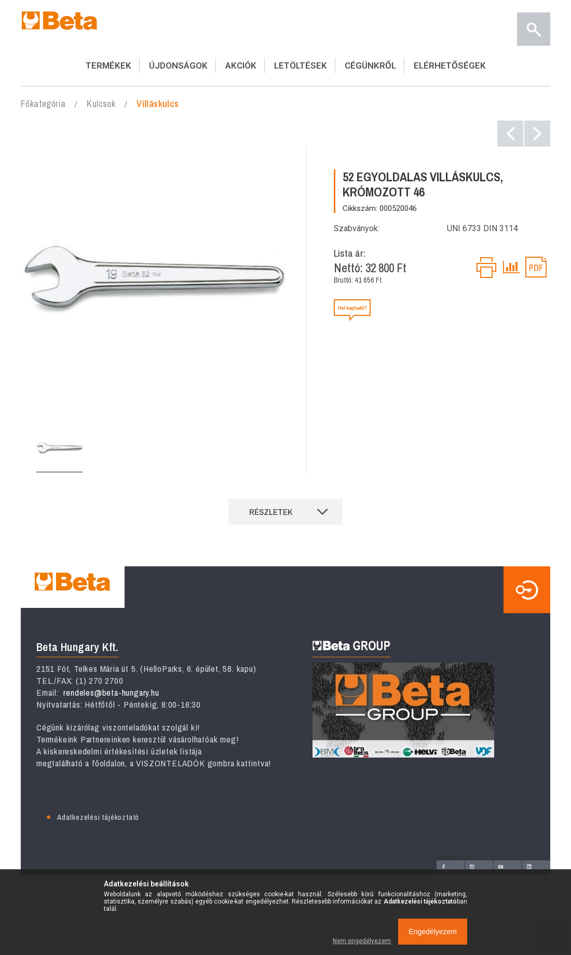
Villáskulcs (158, 103)
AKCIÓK (240, 65)
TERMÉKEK (108, 65)
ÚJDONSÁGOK (178, 65)
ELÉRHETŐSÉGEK (450, 65)
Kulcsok (101, 103)
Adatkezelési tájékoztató (98, 817)
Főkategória (43, 103)
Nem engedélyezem (362, 941)
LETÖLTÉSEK (300, 65)
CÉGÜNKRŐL (370, 65)
